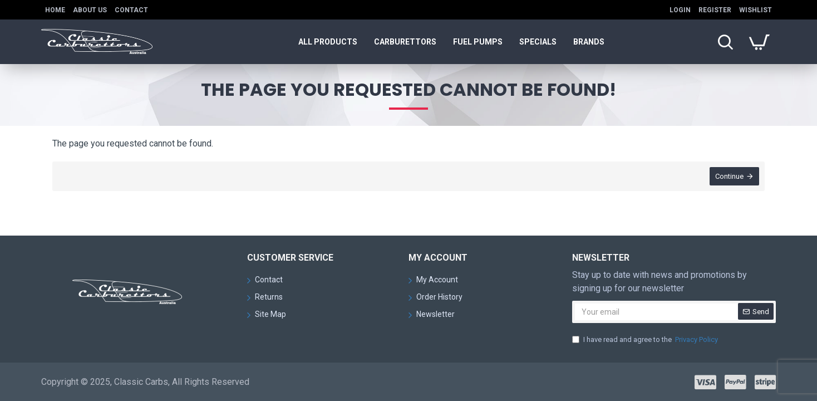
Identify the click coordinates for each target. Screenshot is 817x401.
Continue (729, 176)
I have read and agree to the (646, 339)
